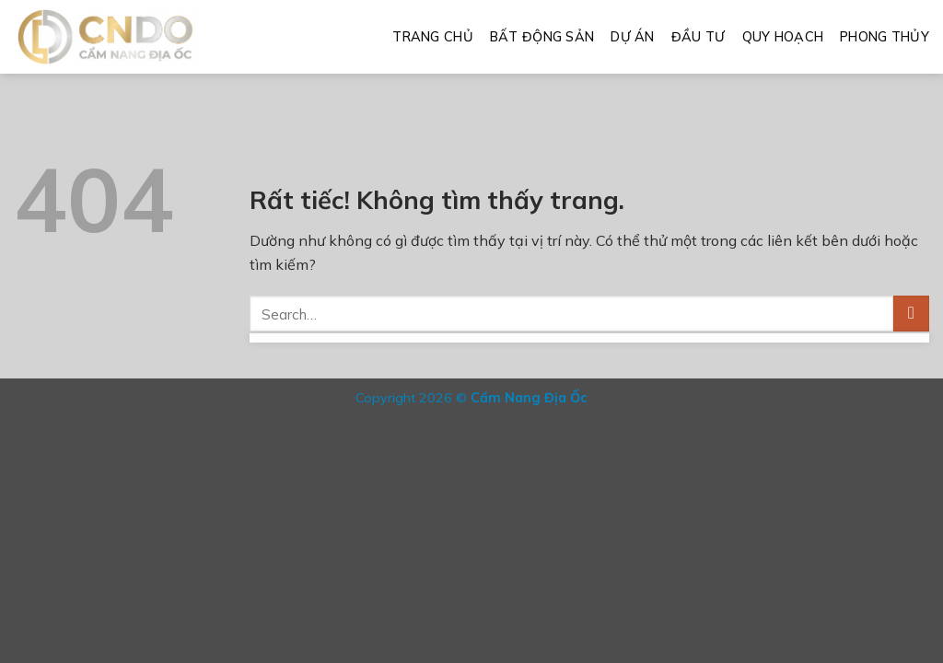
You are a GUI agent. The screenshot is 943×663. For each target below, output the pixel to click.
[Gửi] (911, 314)
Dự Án (632, 37)
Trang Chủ (432, 37)
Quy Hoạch (783, 37)
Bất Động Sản (542, 37)
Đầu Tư (698, 37)
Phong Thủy (884, 37)
